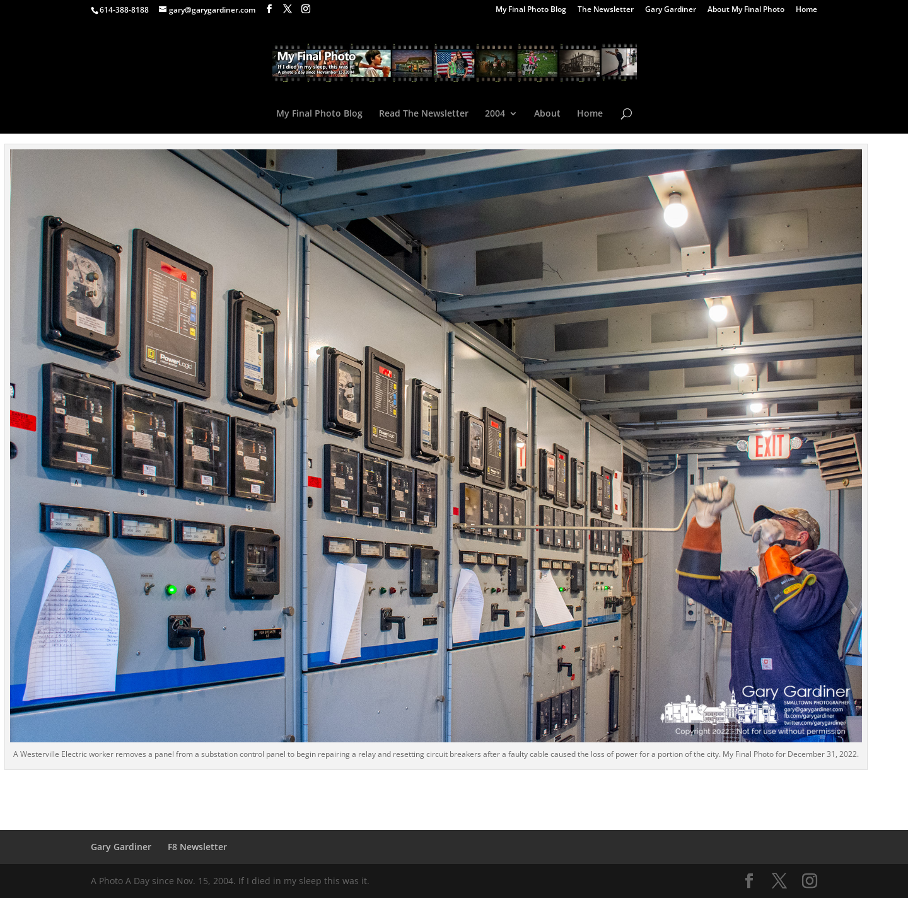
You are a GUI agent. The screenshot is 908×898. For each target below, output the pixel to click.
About (547, 114)
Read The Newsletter (424, 114)
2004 (495, 114)
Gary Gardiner (670, 10)
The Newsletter (606, 10)
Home (806, 10)
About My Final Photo (745, 10)
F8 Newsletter (197, 847)
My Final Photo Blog (531, 10)
